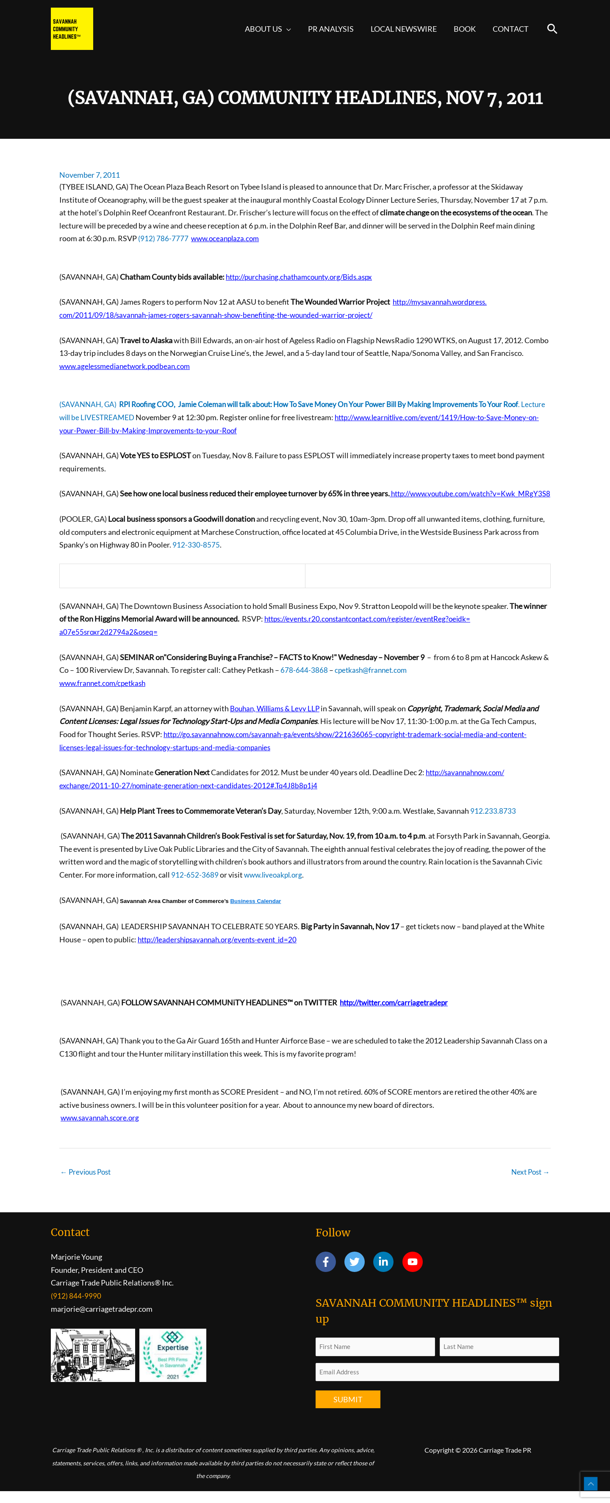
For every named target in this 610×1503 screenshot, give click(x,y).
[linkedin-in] (387, 1274)
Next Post (529, 1183)
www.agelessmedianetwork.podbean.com (128, 365)
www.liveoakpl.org (275, 885)
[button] (294, 28)
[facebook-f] (329, 1274)
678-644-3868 (304, 681)
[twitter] (358, 1274)
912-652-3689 (195, 885)
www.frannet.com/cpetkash (105, 694)
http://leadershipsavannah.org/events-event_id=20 (222, 950)
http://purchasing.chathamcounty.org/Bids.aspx (305, 276)
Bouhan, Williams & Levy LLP (277, 719)
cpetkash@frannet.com (373, 681)
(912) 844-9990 (76, 1307)
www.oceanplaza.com (227, 238)
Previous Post (87, 1183)
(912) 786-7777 (163, 238)
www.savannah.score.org (102, 1128)
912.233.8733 (493, 821)
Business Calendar (255, 912)
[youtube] (414, 1274)
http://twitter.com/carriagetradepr (397, 1013)
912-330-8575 (196, 557)
